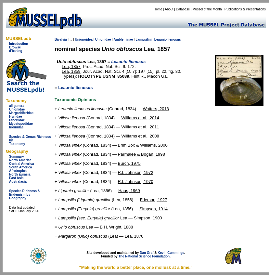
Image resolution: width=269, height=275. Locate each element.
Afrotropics (18, 171)
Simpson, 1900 (148, 218)
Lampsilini (143, 39)
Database (183, 9)
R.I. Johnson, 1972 (135, 172)
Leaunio (160, 39)
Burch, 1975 (129, 163)
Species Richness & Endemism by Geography (24, 194)
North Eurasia (20, 174)
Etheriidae (17, 120)
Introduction (18, 44)
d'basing (15, 51)
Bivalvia (61, 39)
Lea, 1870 (134, 236)
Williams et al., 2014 (140, 117)
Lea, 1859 (71, 71)
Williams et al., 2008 (140, 136)
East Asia (16, 178)
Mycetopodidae (21, 123)
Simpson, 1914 (153, 208)
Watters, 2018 (156, 108)
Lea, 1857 (71, 66)
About (169, 9)
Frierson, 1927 (153, 199)
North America (20, 160)
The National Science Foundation (144, 256)
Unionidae (17, 109)
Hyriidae (15, 116)
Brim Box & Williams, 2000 (143, 145)
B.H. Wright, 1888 (116, 227)
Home (158, 9)
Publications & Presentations (245, 9)
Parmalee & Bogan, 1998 (141, 154)
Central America (21, 163)
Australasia (18, 181)
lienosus (174, 39)
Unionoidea (83, 39)
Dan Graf (146, 253)
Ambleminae (123, 39)
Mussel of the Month (207, 9)
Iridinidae (16, 127)
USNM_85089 (116, 76)
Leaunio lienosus (75, 87)
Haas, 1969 (129, 190)
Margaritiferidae (21, 113)
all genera (16, 106)
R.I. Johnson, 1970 (135, 181)
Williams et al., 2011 (140, 126)
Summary (16, 156)
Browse (15, 47)
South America (20, 167)
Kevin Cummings (171, 253)
